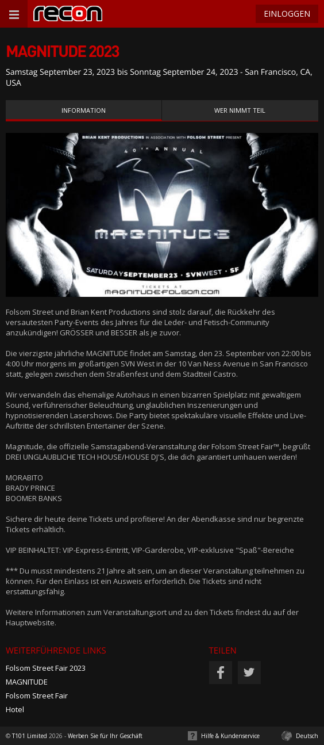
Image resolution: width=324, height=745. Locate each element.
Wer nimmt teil (239, 110)
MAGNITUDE (27, 682)
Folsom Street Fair (37, 695)
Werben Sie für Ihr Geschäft (105, 736)
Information (83, 110)
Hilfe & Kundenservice (230, 736)
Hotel (15, 709)
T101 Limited (29, 736)
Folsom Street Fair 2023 (46, 668)
